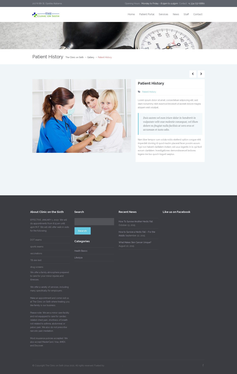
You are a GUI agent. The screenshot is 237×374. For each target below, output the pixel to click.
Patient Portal (146, 14)
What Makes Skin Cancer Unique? (134, 242)
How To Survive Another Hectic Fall (135, 221)
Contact (197, 14)
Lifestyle (78, 257)
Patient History (149, 92)
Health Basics (80, 251)
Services (163, 14)
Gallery (90, 57)
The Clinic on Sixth (74, 57)
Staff (186, 14)
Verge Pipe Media (113, 365)
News (176, 14)
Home (131, 14)
